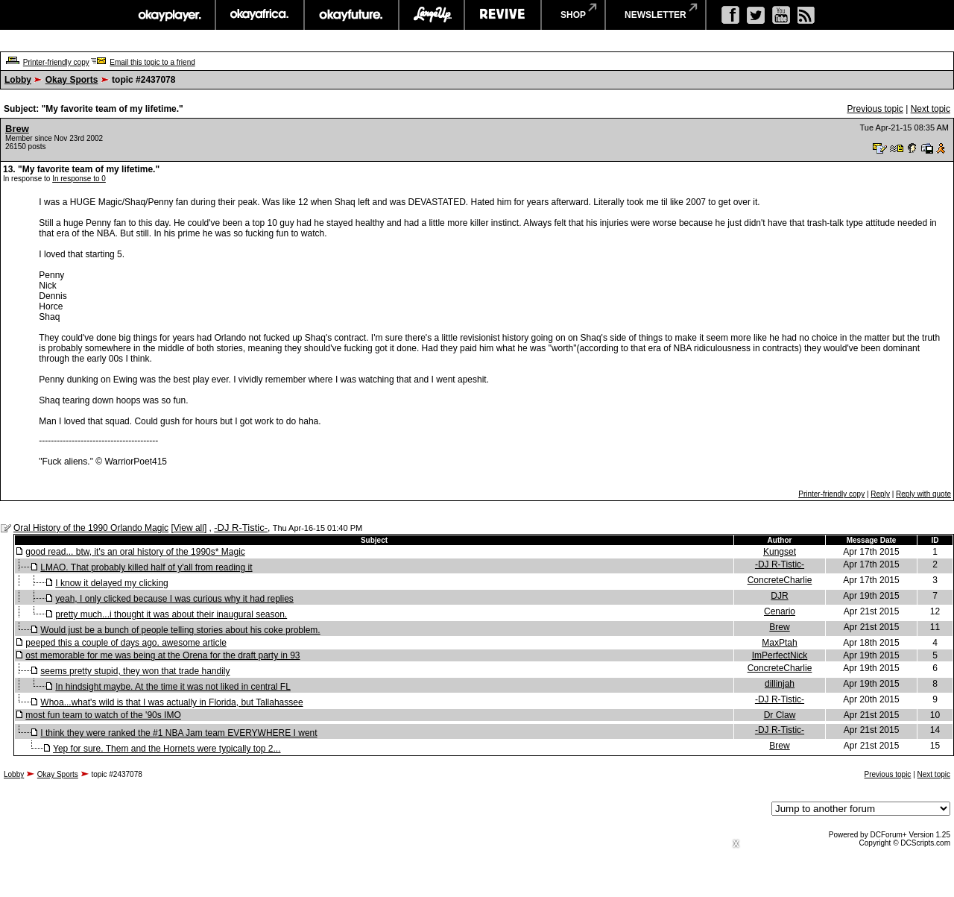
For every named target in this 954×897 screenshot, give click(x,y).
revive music (502, 15)
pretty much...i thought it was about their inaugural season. (171, 614)
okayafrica (259, 15)
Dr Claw (780, 715)
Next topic (930, 109)
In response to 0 (79, 178)
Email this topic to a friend (152, 62)
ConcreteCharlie (780, 580)
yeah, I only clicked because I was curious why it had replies (174, 599)
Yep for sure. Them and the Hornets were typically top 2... (167, 748)
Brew (17, 128)
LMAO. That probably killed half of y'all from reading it (146, 567)
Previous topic (875, 109)
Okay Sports (71, 80)
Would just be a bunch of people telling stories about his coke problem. (180, 630)
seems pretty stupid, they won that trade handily (135, 671)
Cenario (779, 611)
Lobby (17, 80)
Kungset (779, 552)
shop (573, 15)
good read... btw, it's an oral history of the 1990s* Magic (134, 552)
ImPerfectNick (780, 655)
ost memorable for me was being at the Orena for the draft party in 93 (162, 655)
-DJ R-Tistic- (241, 527)
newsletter (655, 15)
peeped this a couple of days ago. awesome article (126, 643)
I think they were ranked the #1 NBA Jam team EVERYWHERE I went (178, 733)
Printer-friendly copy (56, 62)
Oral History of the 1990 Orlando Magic (90, 528)
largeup (431, 15)
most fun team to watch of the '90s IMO (102, 715)
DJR (779, 596)
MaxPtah (779, 643)
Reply (880, 494)
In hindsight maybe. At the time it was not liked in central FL (173, 687)
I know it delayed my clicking (111, 583)
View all (189, 528)
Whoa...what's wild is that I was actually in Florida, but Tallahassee (171, 702)
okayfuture (351, 15)
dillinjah (780, 684)
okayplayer (169, 15)
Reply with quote (923, 494)
